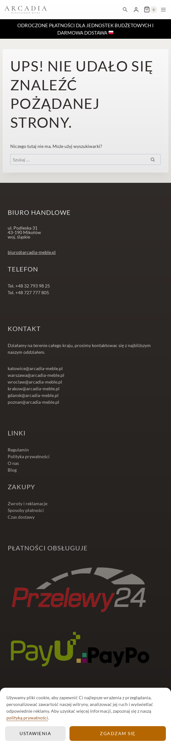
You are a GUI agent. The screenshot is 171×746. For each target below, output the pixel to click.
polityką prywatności (27, 717)
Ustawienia (35, 733)
